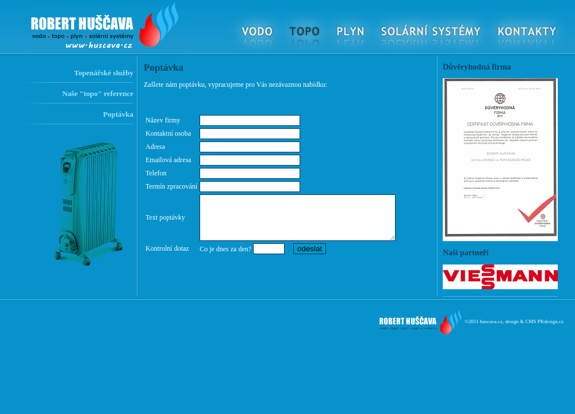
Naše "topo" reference (97, 93)
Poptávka (118, 114)
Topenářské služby (103, 72)
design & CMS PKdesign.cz (534, 321)
